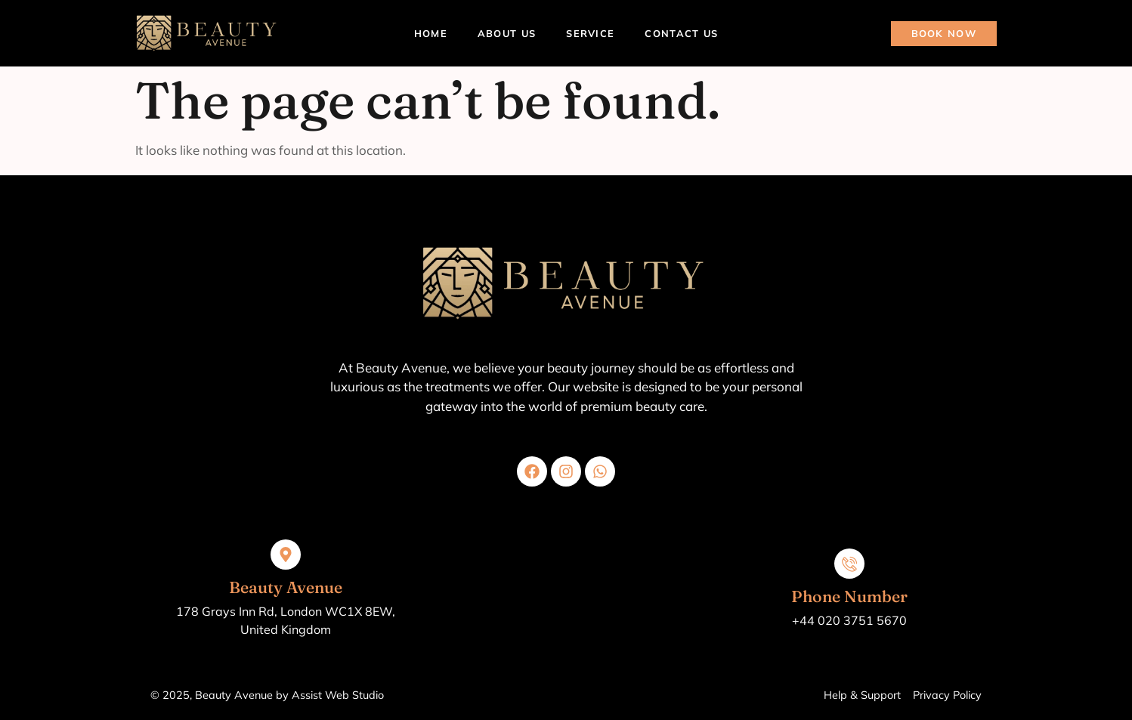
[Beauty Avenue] (286, 554)
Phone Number (849, 596)
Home (430, 33)
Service (590, 33)
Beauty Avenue (285, 587)
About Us (507, 33)
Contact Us (681, 33)
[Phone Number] (849, 563)
